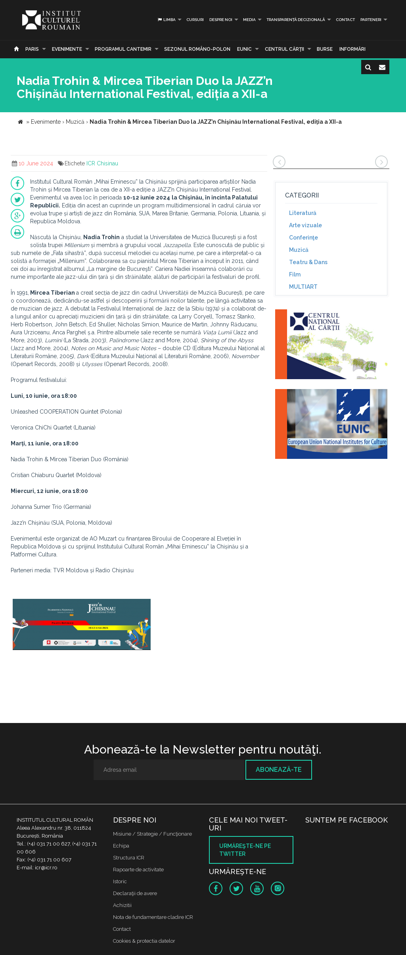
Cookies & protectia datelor (144, 941)
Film (295, 274)
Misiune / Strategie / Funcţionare (152, 834)
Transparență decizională (295, 19)
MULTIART (303, 287)
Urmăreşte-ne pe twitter (245, 850)
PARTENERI (370, 19)
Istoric (120, 881)
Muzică (298, 250)
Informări (352, 49)
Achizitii (122, 905)
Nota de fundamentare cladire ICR (153, 917)
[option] (82, 629)
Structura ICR (128, 858)
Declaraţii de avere (135, 893)
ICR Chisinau (102, 163)
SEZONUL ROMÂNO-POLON (197, 49)
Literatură (302, 213)
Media (249, 19)
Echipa (121, 846)
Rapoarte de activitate (138, 870)
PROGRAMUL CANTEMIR (123, 49)
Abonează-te (279, 769)
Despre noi (220, 19)
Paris (32, 49)
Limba (166, 19)
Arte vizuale (305, 225)
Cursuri (195, 19)
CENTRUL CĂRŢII (284, 49)
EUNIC (244, 49)
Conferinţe (303, 237)
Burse (325, 49)
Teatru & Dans (308, 262)
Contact (345, 19)
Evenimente (67, 49)
